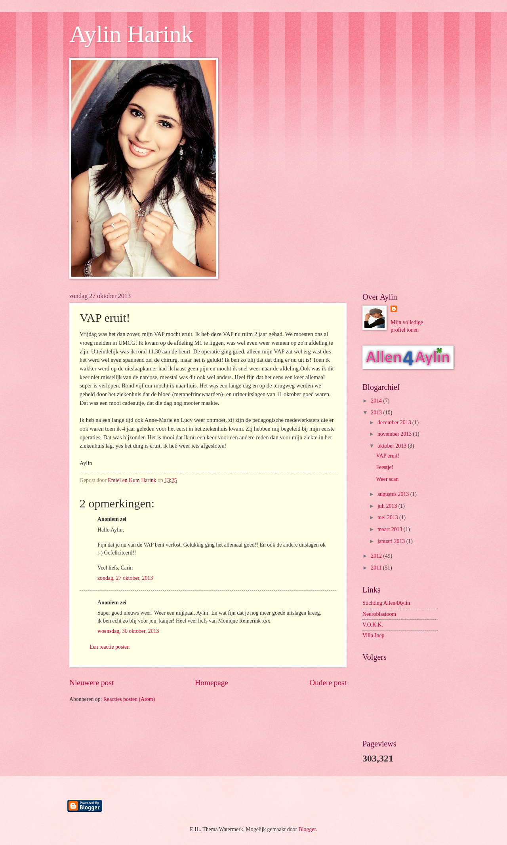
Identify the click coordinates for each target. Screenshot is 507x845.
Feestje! (384, 467)
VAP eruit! (387, 456)
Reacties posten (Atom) (129, 699)
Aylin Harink (131, 34)
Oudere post (328, 682)
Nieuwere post (91, 682)
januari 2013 (391, 541)
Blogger (307, 829)
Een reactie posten (110, 647)
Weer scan (387, 479)
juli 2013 (387, 506)
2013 (377, 413)
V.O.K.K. (372, 625)
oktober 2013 (392, 446)
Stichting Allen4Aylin (386, 603)
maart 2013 (390, 529)
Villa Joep (373, 635)
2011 (377, 568)
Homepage (211, 682)
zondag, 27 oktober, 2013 (125, 578)
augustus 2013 (393, 494)
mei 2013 (388, 517)
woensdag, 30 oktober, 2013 (128, 631)
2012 (377, 556)
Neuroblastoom (379, 614)
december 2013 (394, 422)
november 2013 (395, 434)
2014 (377, 401)
